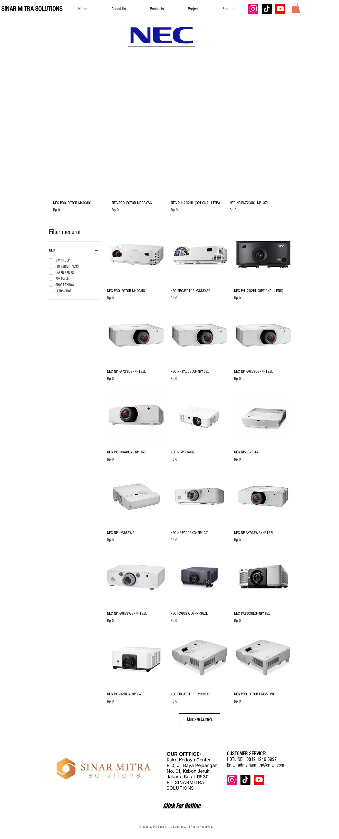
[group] (168, 177)
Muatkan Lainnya (199, 719)
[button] (295, 8)
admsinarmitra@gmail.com (261, 765)
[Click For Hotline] (181, 806)
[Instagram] (253, 9)
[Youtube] (280, 9)
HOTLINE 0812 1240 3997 (252, 759)
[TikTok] (267, 9)
